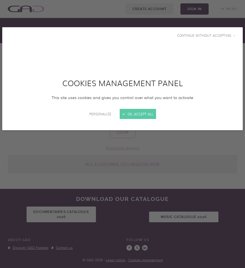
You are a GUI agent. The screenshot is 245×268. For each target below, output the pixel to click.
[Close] (122, 134)
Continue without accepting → (206, 35)
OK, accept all (138, 113)
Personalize (100, 113)
